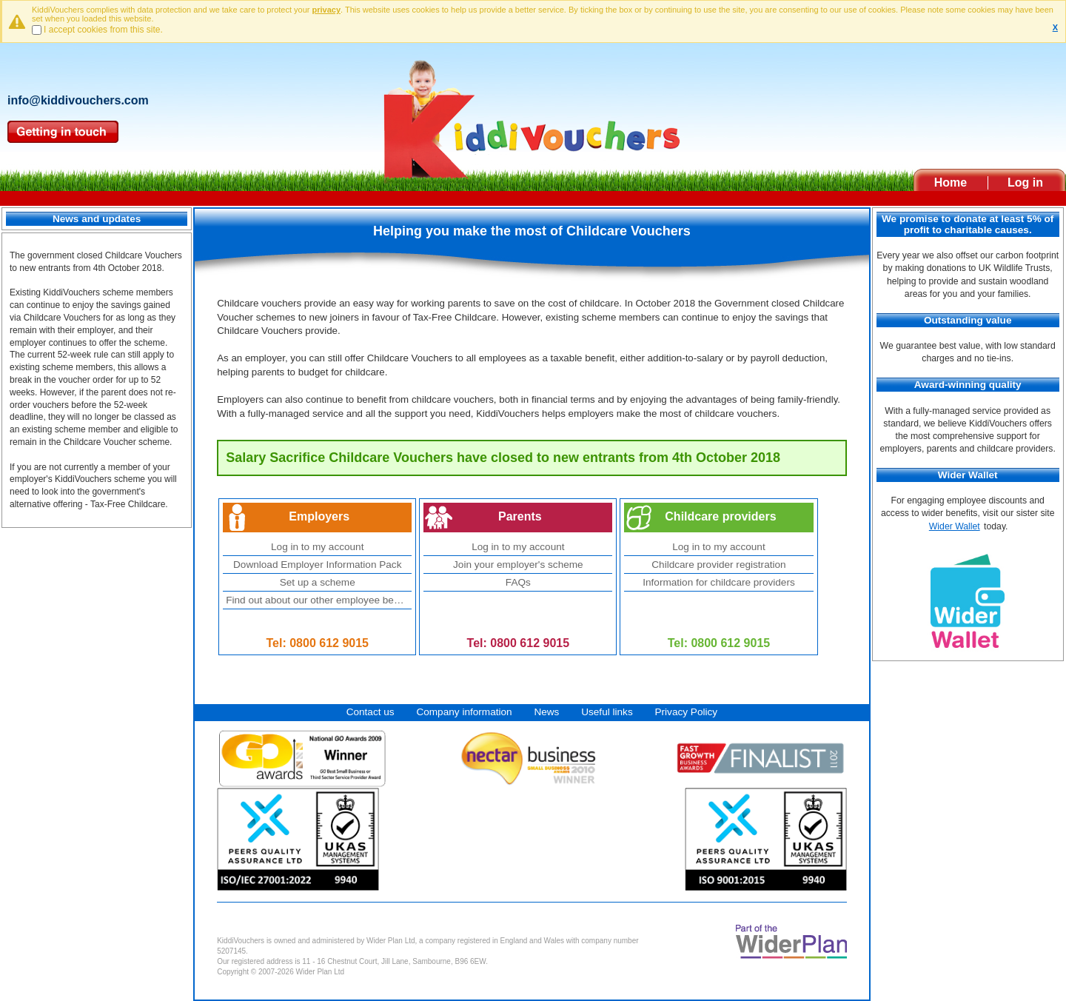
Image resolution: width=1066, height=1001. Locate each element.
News (546, 711)
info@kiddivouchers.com (78, 100)
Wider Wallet (954, 526)
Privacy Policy (685, 711)
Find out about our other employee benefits (319, 600)
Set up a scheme (317, 582)
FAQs (518, 582)
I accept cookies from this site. (103, 29)
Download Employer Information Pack (317, 564)
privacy (326, 9)
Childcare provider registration (718, 564)
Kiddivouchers (533, 113)
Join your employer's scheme (518, 564)
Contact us (370, 711)
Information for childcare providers (719, 582)
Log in (1025, 182)
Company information (464, 711)
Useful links (607, 711)
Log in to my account (317, 546)
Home (950, 182)
